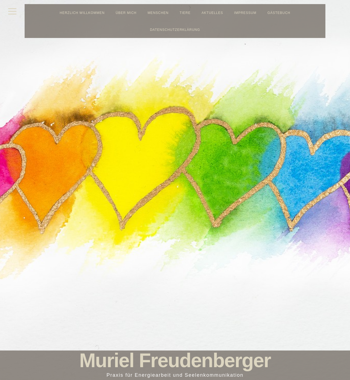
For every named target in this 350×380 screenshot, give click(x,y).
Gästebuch (278, 13)
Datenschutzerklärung (175, 30)
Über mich (126, 13)
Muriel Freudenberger (175, 360)
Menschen (158, 13)
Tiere (185, 13)
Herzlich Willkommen (82, 13)
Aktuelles (212, 13)
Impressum (245, 13)
